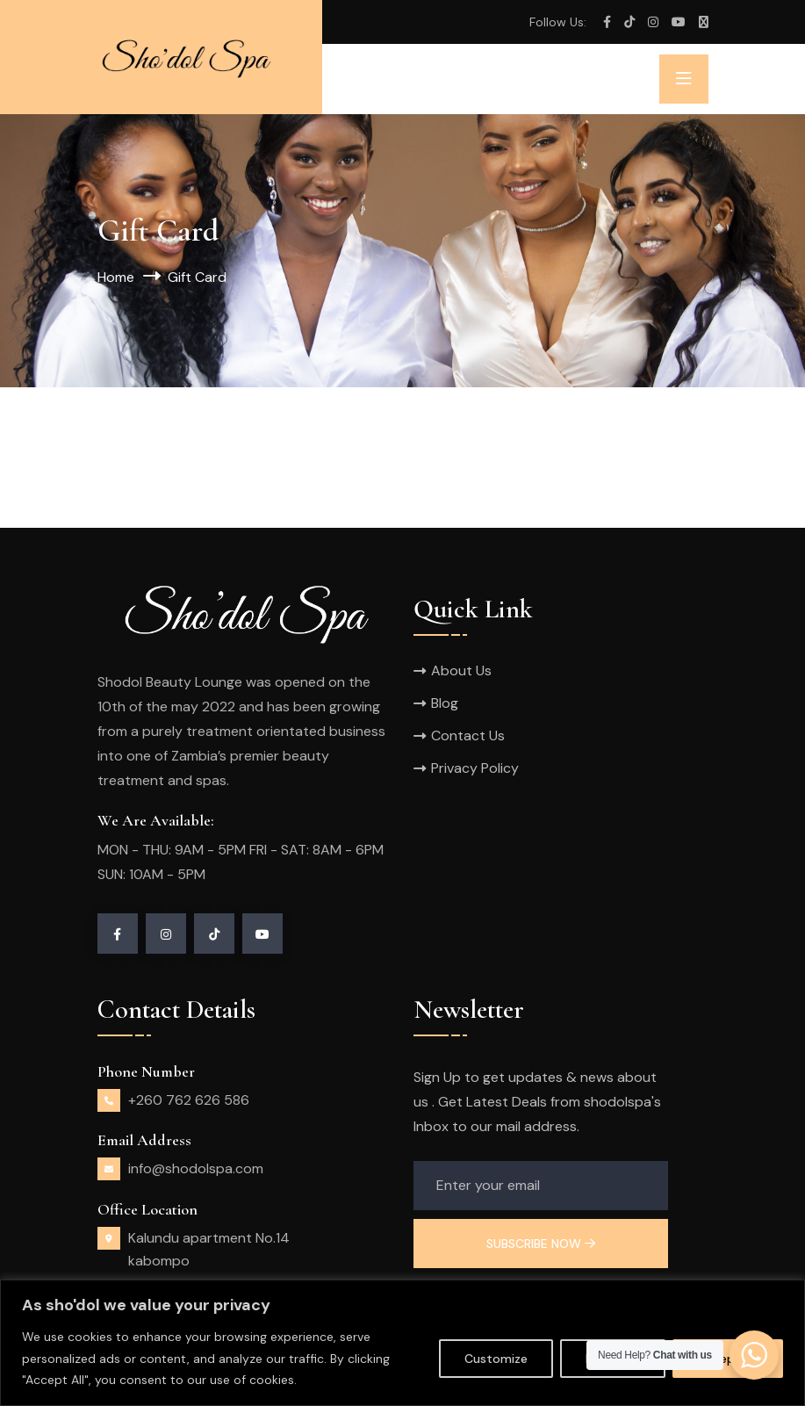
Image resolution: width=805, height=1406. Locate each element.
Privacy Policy (475, 768)
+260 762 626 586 (188, 1100)
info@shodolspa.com (195, 1168)
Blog (444, 703)
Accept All (728, 1358)
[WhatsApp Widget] (754, 1355)
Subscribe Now (540, 1243)
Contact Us (468, 735)
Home (115, 277)
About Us (461, 670)
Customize (496, 1358)
